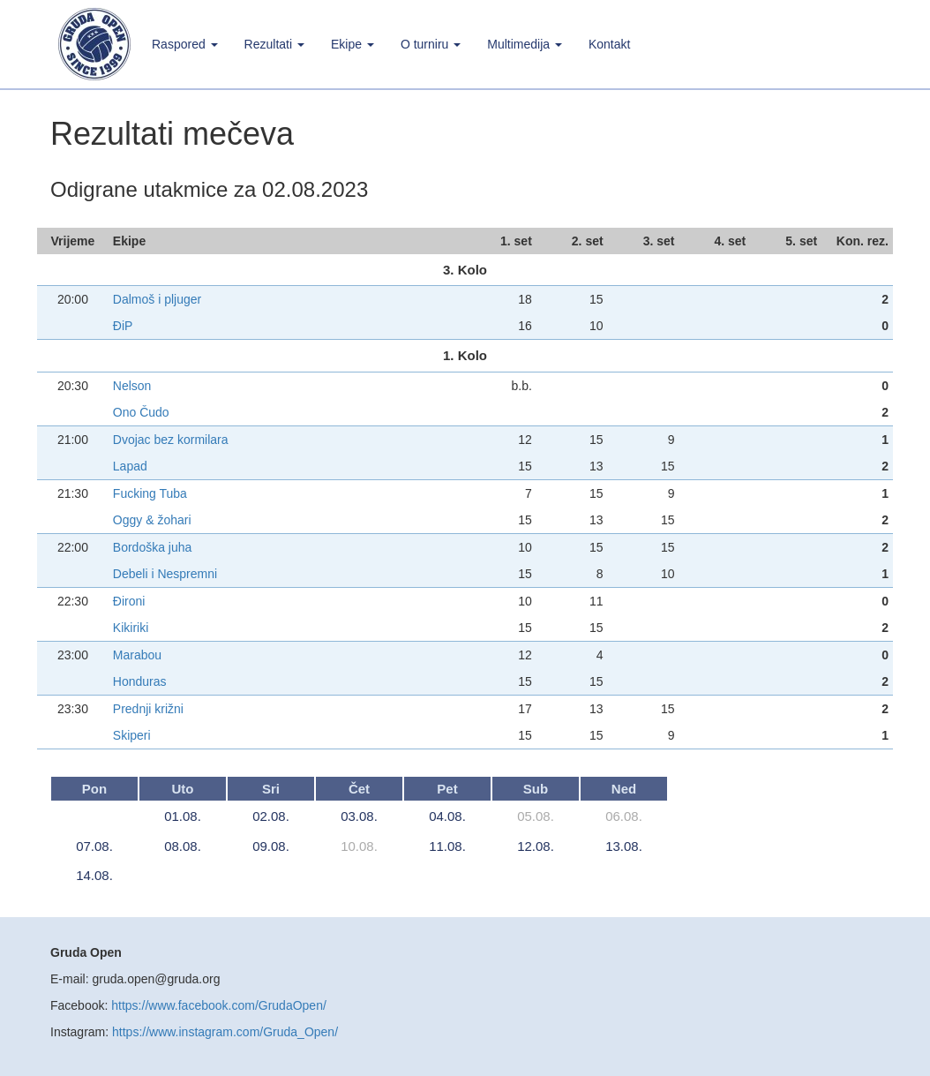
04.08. (447, 816)
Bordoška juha (152, 547)
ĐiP (123, 326)
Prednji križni (148, 709)
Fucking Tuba (150, 493)
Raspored (185, 44)
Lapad (130, 466)
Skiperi (132, 735)
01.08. (182, 816)
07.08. (94, 846)
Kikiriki (130, 628)
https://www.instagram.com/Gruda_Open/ (225, 1032)
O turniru (431, 44)
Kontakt (609, 44)
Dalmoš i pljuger (157, 299)
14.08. (94, 875)
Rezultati (274, 44)
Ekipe (352, 44)
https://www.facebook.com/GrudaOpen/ (218, 1005)
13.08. (623, 846)
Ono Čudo (141, 412)
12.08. (535, 846)
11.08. (447, 846)
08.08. (182, 846)
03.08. (359, 816)
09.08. (270, 846)
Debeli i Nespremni (165, 574)
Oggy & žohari (152, 520)
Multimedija (524, 44)
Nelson (132, 386)
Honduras (140, 681)
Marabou (137, 655)
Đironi (129, 601)
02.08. (270, 816)
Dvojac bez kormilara (171, 440)
